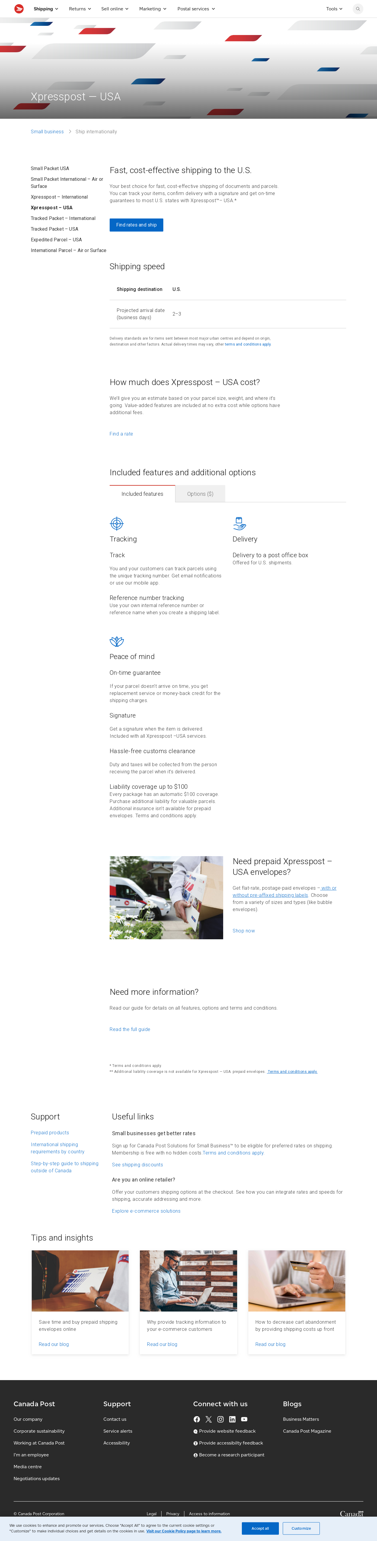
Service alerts (117, 1444)
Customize (301, 1528)
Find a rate (121, 447)
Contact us (114, 1432)
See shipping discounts (137, 1178)
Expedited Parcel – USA (56, 253)
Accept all (260, 1528)
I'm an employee (31, 1468)
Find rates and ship (136, 238)
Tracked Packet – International (63, 231)
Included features (142, 507)
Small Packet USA (50, 181)
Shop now (244, 944)
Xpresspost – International (59, 210)
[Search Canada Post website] (358, 22)
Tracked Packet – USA (54, 242)
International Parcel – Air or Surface (68, 263)
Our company (28, 1432)
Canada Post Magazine (307, 1444)
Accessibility (116, 1456)
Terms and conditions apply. (292, 1085)
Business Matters (301, 1432)
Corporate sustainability (39, 1444)
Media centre (28, 1480)
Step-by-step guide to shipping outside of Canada (64, 1180)
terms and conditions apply (248, 357)
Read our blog (54, 1357)
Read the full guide (130, 1042)
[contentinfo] (228, 677)
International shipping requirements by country (58, 1161)
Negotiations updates (37, 1491)
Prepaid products (50, 1146)
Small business (47, 145)
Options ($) (200, 507)
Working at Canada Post (39, 1456)
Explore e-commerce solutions (146, 1224)
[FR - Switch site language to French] (326, 6)
